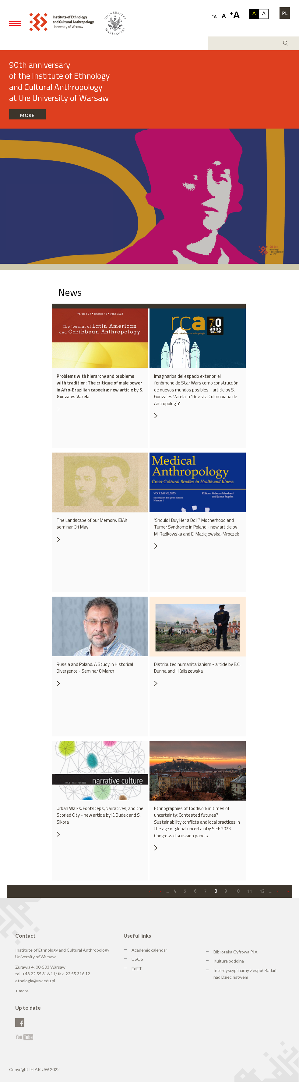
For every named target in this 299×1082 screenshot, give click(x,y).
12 (262, 890)
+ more (22, 990)
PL (284, 13)
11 (249, 890)
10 (236, 890)
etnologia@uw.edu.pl (35, 980)
